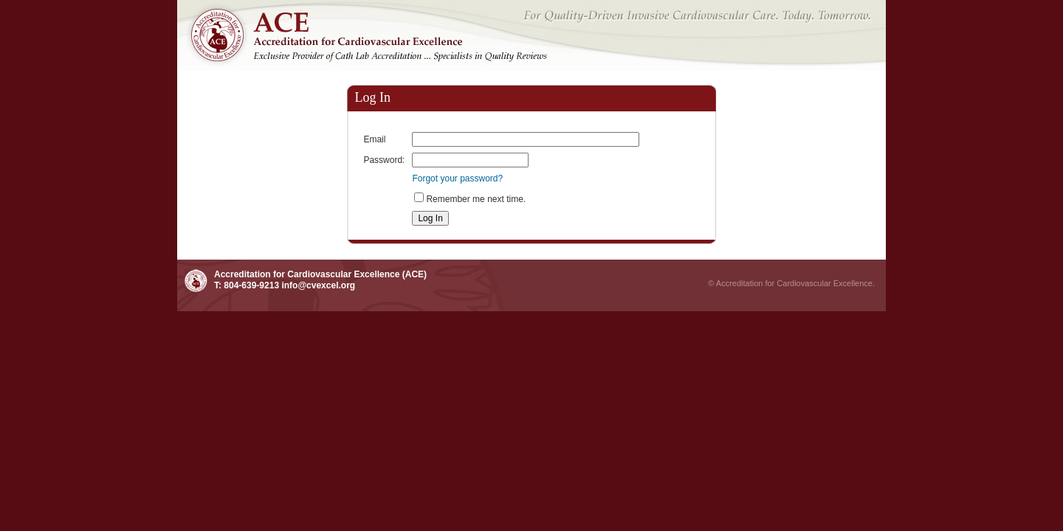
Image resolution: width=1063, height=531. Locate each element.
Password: (384, 160)
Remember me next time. (476, 199)
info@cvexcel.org (318, 285)
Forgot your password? (457, 178)
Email (374, 139)
